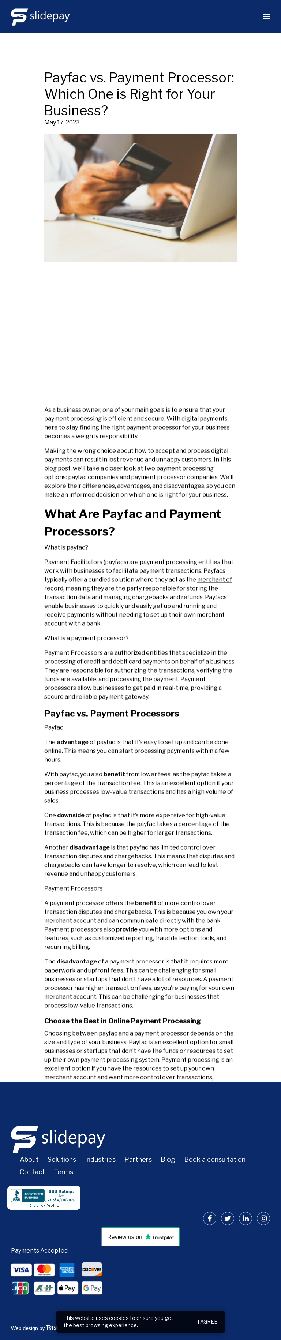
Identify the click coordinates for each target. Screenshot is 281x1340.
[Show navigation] (264, 16)
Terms (63, 1172)
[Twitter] (227, 1218)
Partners (138, 1159)
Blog (168, 1159)
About (29, 1159)
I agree (207, 1321)
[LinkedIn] (245, 1218)
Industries (100, 1159)
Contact (32, 1172)
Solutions (62, 1159)
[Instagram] (263, 1218)
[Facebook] (209, 1218)
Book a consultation (215, 1159)
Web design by (34, 1328)
